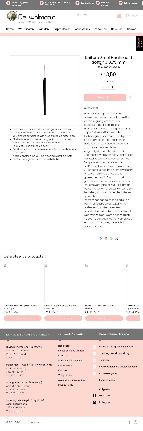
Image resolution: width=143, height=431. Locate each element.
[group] (71, 292)
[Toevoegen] (130, 97)
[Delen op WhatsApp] (111, 238)
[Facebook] (94, 395)
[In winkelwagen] (23, 318)
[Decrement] (105, 87)
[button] (119, 15)
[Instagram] (94, 402)
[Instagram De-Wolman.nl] (135, 422)
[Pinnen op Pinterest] (106, 238)
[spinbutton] (109, 87)
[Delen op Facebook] (100, 238)
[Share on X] (116, 238)
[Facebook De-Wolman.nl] (129, 422)
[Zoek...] (94, 15)
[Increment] (113, 87)
